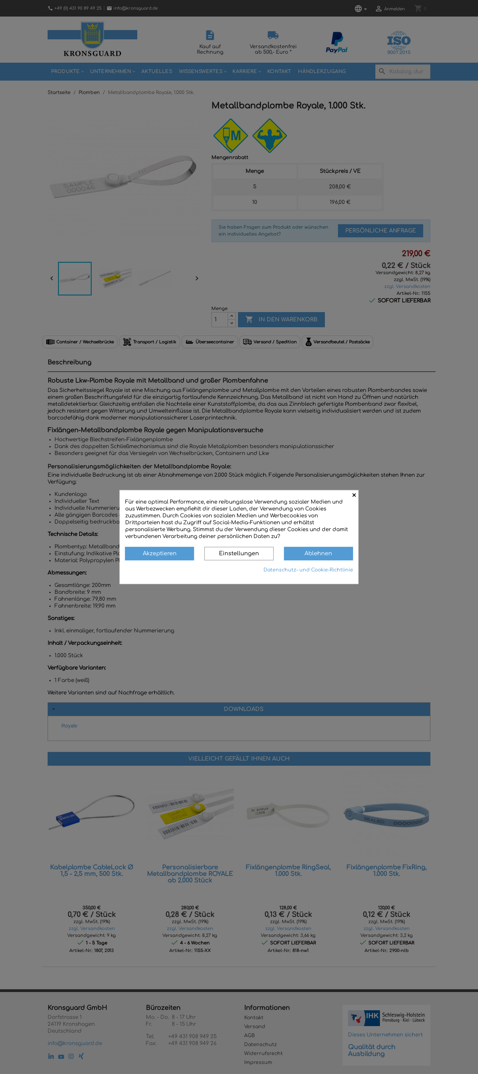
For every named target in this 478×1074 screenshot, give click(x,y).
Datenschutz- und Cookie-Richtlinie (308, 569)
